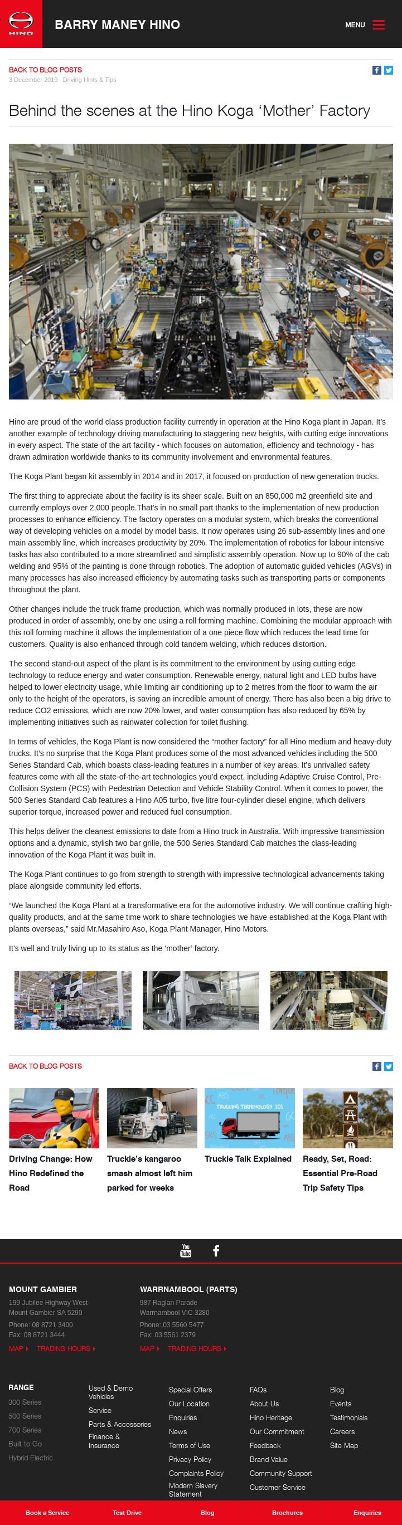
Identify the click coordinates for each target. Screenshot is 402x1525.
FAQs (258, 1390)
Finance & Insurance (104, 1441)
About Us (264, 1404)
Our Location (189, 1404)
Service (100, 1410)
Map (16, 1348)
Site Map (344, 1445)
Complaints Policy (196, 1473)
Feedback (265, 1445)
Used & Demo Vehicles (111, 1392)
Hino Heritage (271, 1418)
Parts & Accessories (120, 1424)
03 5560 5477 (183, 1325)
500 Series (24, 1416)
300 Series (24, 1402)
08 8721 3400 (52, 1325)
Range (21, 1387)
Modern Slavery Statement (193, 1490)
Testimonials (348, 1418)
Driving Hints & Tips (90, 79)
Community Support (281, 1473)
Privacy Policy (190, 1459)
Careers (342, 1431)
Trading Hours (63, 1348)
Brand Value (269, 1459)
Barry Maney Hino (117, 24)
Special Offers (190, 1390)
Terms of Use (189, 1445)
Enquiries (183, 1418)
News (178, 1431)
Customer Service (278, 1487)
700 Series (24, 1430)
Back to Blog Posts (45, 70)
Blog (337, 1390)
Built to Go (25, 1444)
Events (340, 1404)
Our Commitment (277, 1431)
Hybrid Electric (30, 1458)
